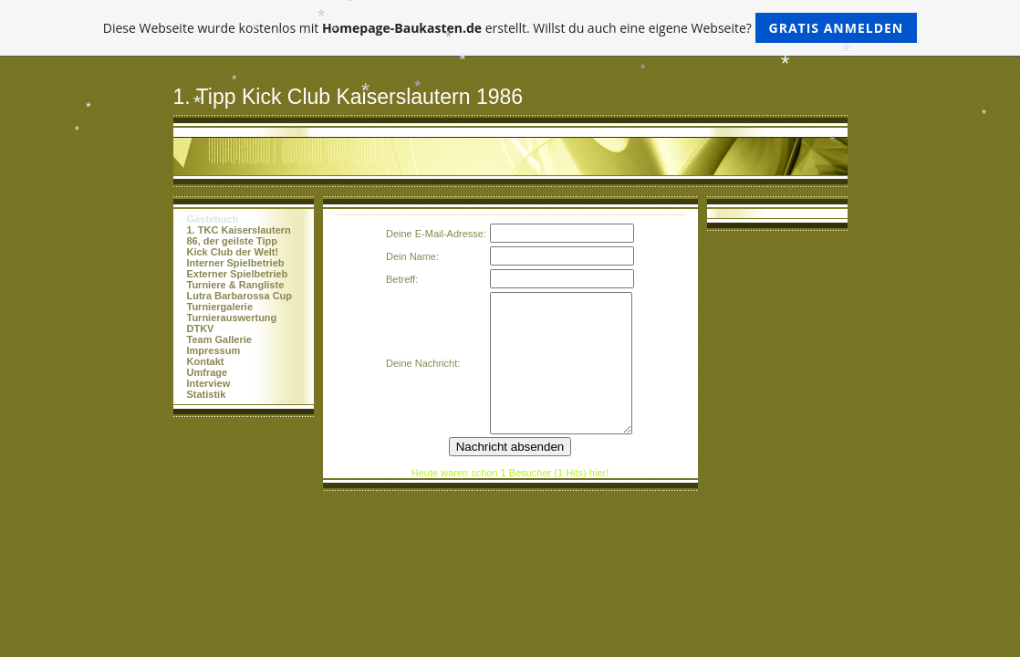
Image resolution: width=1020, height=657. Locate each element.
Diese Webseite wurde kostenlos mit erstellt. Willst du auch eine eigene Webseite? (510, 28)
